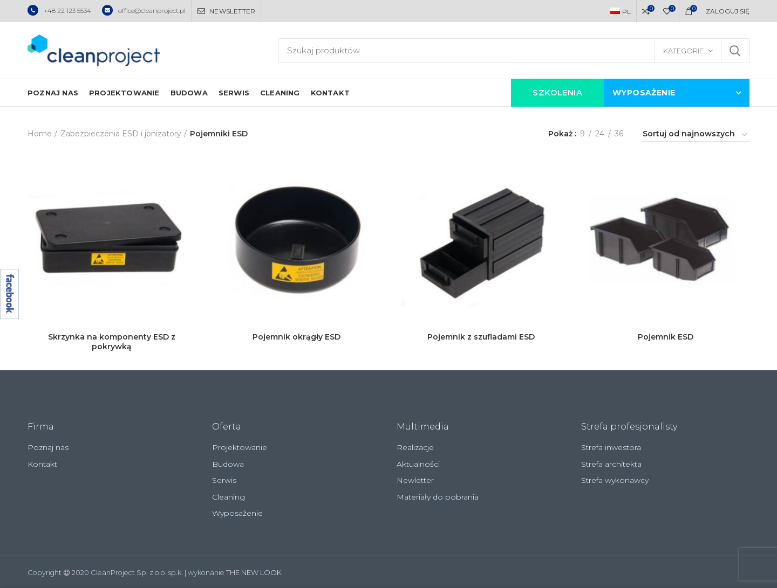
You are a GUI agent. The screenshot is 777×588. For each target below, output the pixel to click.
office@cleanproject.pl (144, 10)
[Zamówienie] (695, 135)
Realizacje (415, 447)
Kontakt (42, 464)
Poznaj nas (48, 447)
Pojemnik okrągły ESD (296, 337)
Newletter (415, 480)
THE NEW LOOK (254, 573)
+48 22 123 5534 (59, 10)
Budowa (228, 464)
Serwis (224, 480)
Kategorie (683, 50)
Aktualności (418, 464)
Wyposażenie (237, 513)
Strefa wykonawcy (615, 480)
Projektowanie (239, 447)
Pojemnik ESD (665, 337)
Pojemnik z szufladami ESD (481, 337)
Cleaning (228, 497)
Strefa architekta (611, 464)
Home (40, 134)
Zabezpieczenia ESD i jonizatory (120, 134)
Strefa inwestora (611, 447)
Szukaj (734, 50)
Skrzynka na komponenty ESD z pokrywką (111, 341)
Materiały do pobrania (438, 497)
